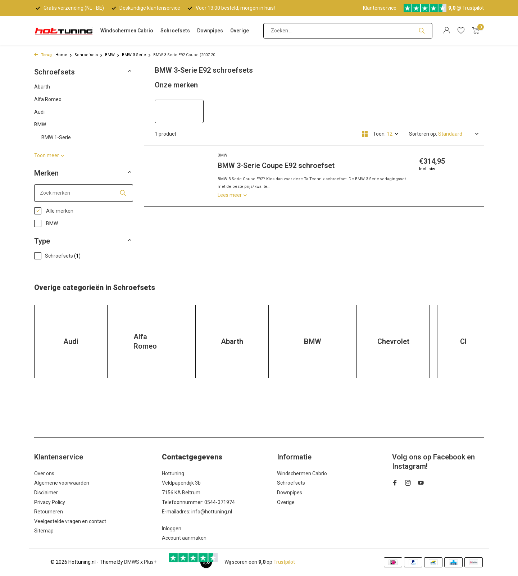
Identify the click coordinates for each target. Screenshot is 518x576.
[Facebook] (395, 483)
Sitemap (44, 531)
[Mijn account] (446, 31)
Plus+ (150, 562)
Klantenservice (379, 8)
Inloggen (171, 528)
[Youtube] (421, 483)
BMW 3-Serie (136, 55)
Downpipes (210, 30)
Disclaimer (46, 492)
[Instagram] (408, 483)
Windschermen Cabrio (126, 30)
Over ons (44, 473)
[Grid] (365, 134)
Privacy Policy (49, 502)
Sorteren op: (423, 134)
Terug (43, 55)
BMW (112, 55)
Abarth (42, 87)
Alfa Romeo (48, 99)
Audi (39, 112)
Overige (239, 30)
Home (63, 55)
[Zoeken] (347, 30)
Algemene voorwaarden (61, 483)
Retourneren (48, 511)
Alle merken (53, 210)
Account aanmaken (184, 538)
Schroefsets (175, 30)
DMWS (131, 562)
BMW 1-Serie (56, 137)
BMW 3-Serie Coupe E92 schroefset (276, 165)
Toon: (379, 134)
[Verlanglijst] (461, 30)
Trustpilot (473, 8)
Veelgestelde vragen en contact (70, 521)
